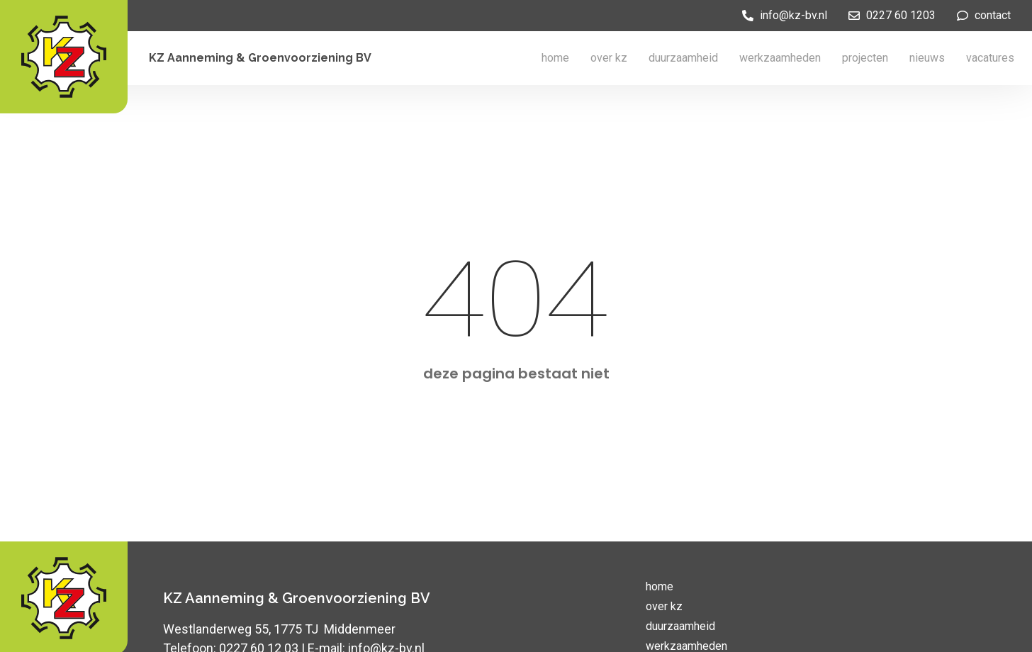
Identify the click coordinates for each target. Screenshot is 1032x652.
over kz (608, 57)
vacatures (990, 57)
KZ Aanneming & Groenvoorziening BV (260, 57)
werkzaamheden (780, 57)
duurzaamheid (683, 57)
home (555, 57)
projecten (865, 57)
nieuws (927, 57)
